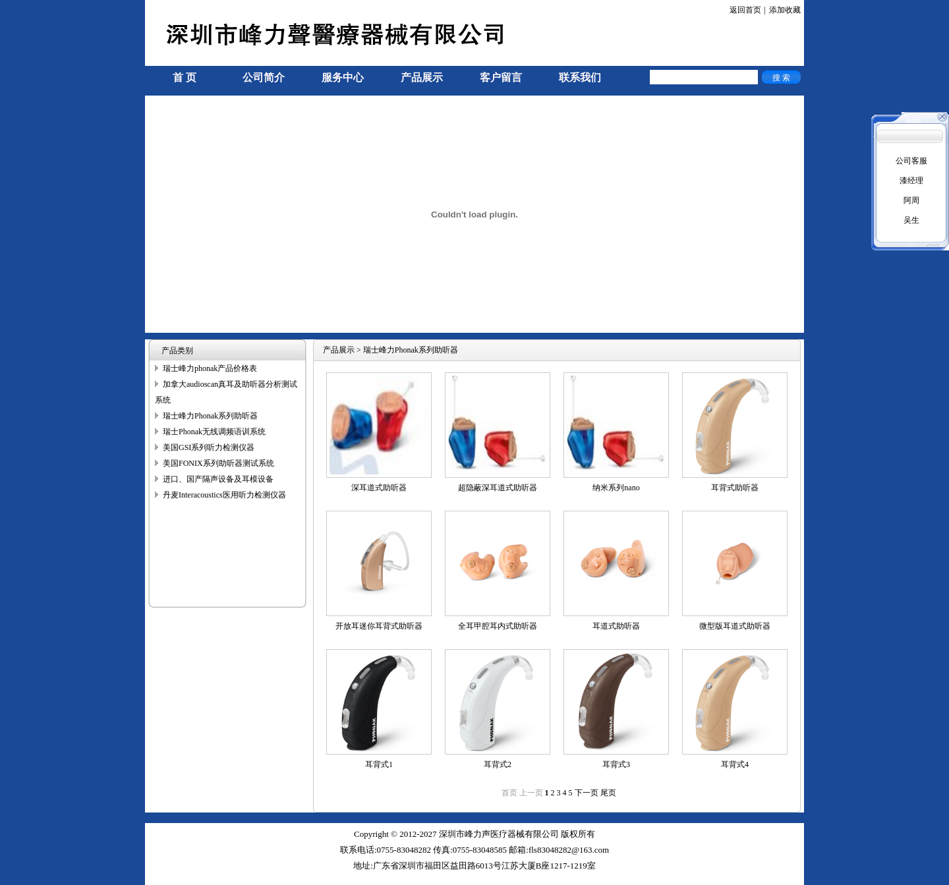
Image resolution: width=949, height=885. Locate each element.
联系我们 (580, 77)
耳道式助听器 (616, 626)
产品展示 (422, 77)
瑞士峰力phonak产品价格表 (210, 368)
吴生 (911, 220)
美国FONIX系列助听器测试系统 (218, 463)
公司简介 (264, 77)
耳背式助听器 (735, 487)
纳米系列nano (615, 487)
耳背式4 (735, 764)
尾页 (608, 792)
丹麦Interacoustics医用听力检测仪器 (224, 495)
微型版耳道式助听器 (734, 626)
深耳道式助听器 (379, 487)
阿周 (911, 200)
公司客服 (911, 160)
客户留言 (501, 77)
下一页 (586, 792)
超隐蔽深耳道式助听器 (497, 487)
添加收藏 (785, 9)
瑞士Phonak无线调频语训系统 (214, 431)
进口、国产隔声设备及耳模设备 (218, 479)
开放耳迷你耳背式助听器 (378, 626)
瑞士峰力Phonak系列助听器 (210, 415)
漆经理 (911, 180)
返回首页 (745, 9)
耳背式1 (379, 764)
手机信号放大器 (172, 879)
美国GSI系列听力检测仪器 (208, 447)
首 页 (184, 77)
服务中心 (343, 77)
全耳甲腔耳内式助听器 (497, 626)
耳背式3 (616, 764)
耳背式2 (497, 764)
